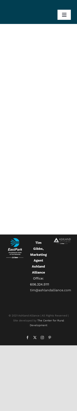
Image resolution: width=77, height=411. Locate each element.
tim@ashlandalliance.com (50, 290)
